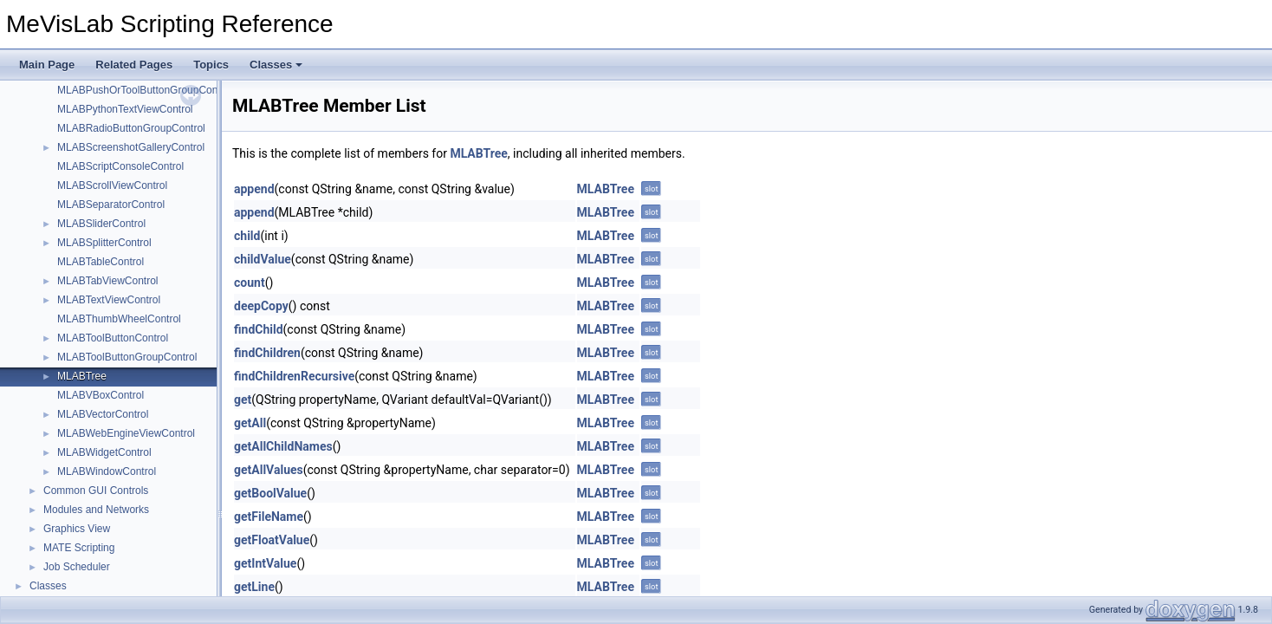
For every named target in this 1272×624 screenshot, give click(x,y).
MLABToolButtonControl (112, 338)
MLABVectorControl (102, 414)
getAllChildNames (283, 446)
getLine (254, 587)
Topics (211, 64)
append (254, 189)
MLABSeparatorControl (111, 204)
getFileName (268, 516)
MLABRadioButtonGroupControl (131, 128)
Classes (276, 64)
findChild (258, 329)
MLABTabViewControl (108, 281)
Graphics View (76, 529)
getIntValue (265, 563)
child (247, 236)
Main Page (47, 64)
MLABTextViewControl (108, 300)
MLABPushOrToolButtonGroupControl (144, 90)
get (242, 399)
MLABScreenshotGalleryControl (130, 147)
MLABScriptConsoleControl (120, 166)
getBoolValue (270, 493)
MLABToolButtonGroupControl (127, 357)
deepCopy (261, 306)
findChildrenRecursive (294, 376)
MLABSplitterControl (104, 243)
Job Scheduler (76, 567)
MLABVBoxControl (100, 395)
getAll (250, 423)
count (249, 282)
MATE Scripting (78, 548)
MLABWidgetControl (104, 452)
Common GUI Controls (95, 490)
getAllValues (268, 470)
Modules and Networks (96, 510)
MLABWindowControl (106, 471)
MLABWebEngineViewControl (126, 433)
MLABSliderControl (101, 224)
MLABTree (82, 376)
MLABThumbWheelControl (119, 319)
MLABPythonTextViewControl (125, 109)
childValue (262, 259)
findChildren (267, 353)
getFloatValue (271, 540)
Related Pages (133, 64)
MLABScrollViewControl (112, 185)
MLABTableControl (100, 262)
